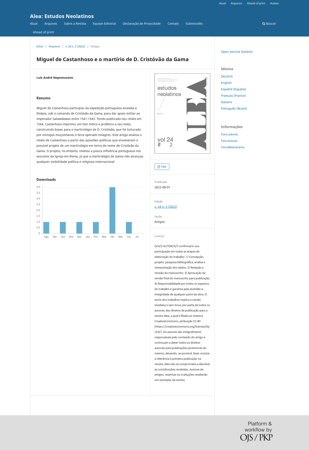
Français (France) (233, 96)
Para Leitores (229, 134)
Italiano (226, 102)
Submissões (194, 23)
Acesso (274, 3)
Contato (173, 23)
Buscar (269, 23)
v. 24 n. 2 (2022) (75, 46)
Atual (34, 23)
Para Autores (229, 141)
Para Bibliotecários (233, 147)
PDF (163, 167)
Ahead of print (43, 32)
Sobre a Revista (75, 23)
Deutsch (227, 76)
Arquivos (50, 23)
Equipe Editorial (104, 23)
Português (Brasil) (234, 108)
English (226, 83)
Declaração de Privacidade (142, 23)
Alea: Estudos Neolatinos (62, 16)
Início (39, 46)
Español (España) (233, 89)
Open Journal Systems (237, 52)
